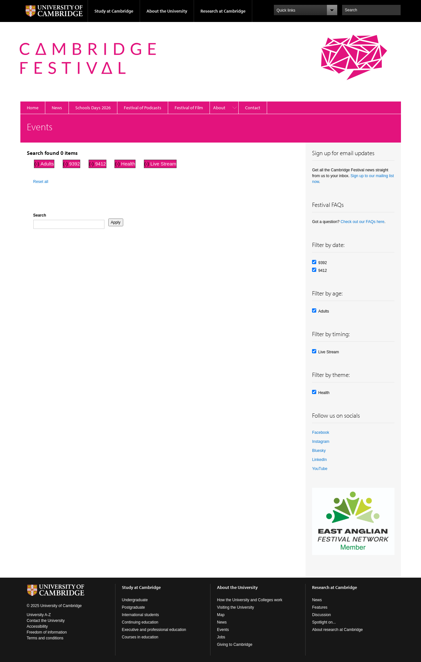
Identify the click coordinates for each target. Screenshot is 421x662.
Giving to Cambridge (234, 644)
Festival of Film (189, 108)
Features (319, 607)
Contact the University (46, 620)
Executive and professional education (154, 629)
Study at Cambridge (113, 11)
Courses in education (140, 637)
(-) (37, 163)
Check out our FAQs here (362, 221)
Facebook (320, 432)
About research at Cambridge (337, 629)
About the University (166, 11)
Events (223, 629)
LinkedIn (319, 459)
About (219, 108)
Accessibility (37, 626)
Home (32, 108)
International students (140, 615)
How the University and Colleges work (249, 600)
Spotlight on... (324, 622)
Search (39, 215)
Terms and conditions (45, 638)
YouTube (319, 468)
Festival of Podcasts (142, 108)
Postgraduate (133, 607)
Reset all (41, 181)
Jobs (221, 637)
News (57, 108)
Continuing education (140, 622)
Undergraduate (135, 600)
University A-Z (39, 615)
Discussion (321, 615)
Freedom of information (47, 632)
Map (220, 615)
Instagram (320, 441)
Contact (252, 108)
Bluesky (319, 450)
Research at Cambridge (222, 11)
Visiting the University (235, 607)
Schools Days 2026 (93, 108)
